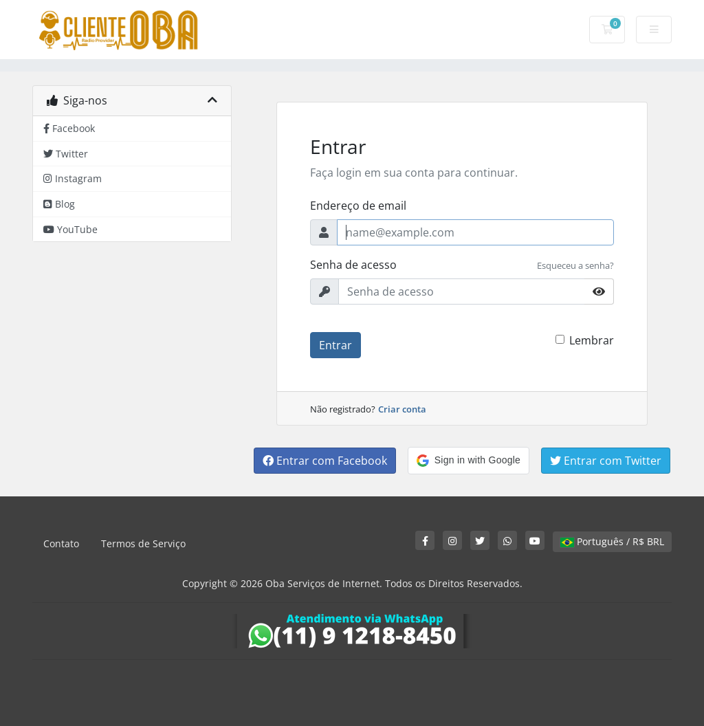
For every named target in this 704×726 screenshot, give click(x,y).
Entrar (335, 345)
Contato (61, 543)
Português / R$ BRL (612, 541)
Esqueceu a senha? (575, 265)
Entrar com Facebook (325, 460)
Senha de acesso (353, 264)
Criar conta (402, 409)
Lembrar (591, 340)
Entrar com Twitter (605, 460)
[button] (468, 460)
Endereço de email (358, 205)
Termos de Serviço (143, 543)
